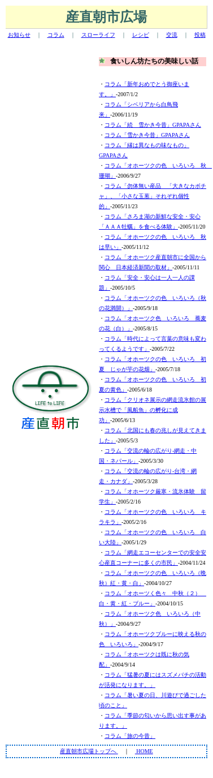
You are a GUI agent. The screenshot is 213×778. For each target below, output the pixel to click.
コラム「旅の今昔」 (130, 736)
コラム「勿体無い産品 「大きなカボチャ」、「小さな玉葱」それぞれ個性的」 (152, 196)
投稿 (200, 35)
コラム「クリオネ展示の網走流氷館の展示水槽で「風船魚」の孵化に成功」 (152, 410)
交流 (171, 35)
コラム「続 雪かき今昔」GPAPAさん (153, 125)
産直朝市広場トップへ (89, 751)
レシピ (140, 35)
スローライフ (98, 35)
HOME (144, 751)
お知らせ (19, 35)
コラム (55, 35)
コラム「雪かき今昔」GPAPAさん (147, 135)
